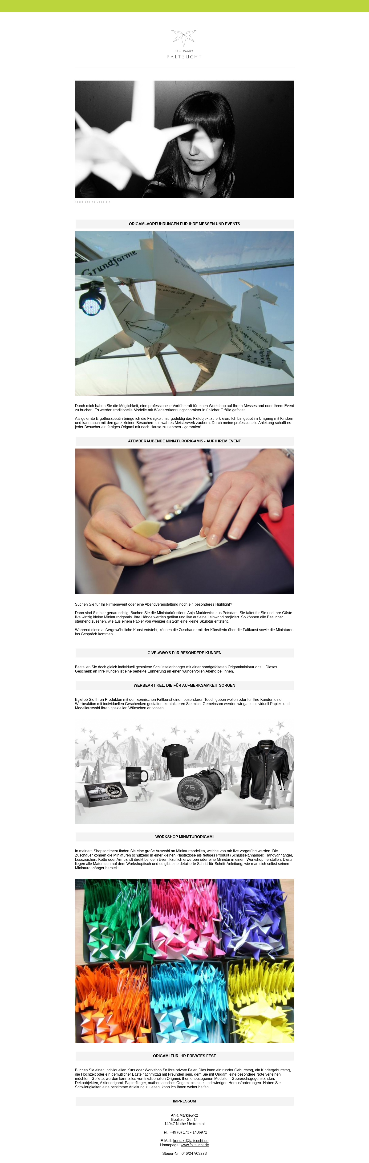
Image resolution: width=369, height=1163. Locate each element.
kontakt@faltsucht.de (191, 1141)
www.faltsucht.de (195, 1145)
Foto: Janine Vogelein (93, 202)
